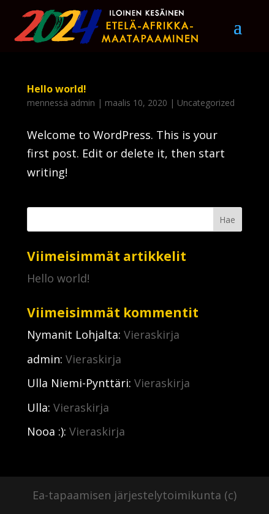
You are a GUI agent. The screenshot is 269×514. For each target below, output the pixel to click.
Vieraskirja (152, 334)
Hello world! (56, 89)
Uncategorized (206, 102)
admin (82, 102)
